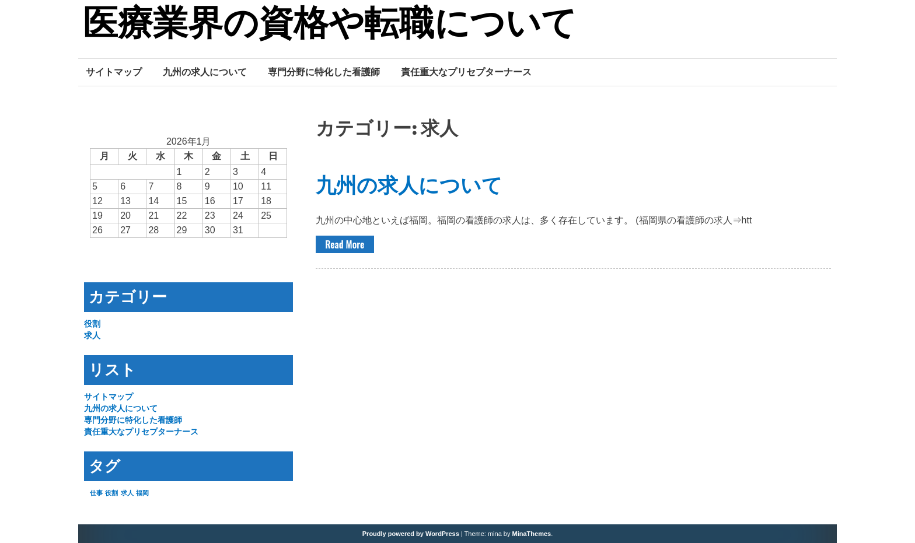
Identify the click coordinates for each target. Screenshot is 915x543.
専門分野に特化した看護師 (324, 72)
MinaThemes (531, 533)
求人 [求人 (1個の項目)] (127, 492)
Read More (344, 244)
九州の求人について (205, 72)
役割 (92, 323)
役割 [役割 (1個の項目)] (111, 492)
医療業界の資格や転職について (330, 25)
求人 (92, 335)
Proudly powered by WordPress (410, 533)
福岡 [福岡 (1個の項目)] (142, 492)
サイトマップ (114, 72)
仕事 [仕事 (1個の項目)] (96, 492)
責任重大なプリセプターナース (466, 72)
